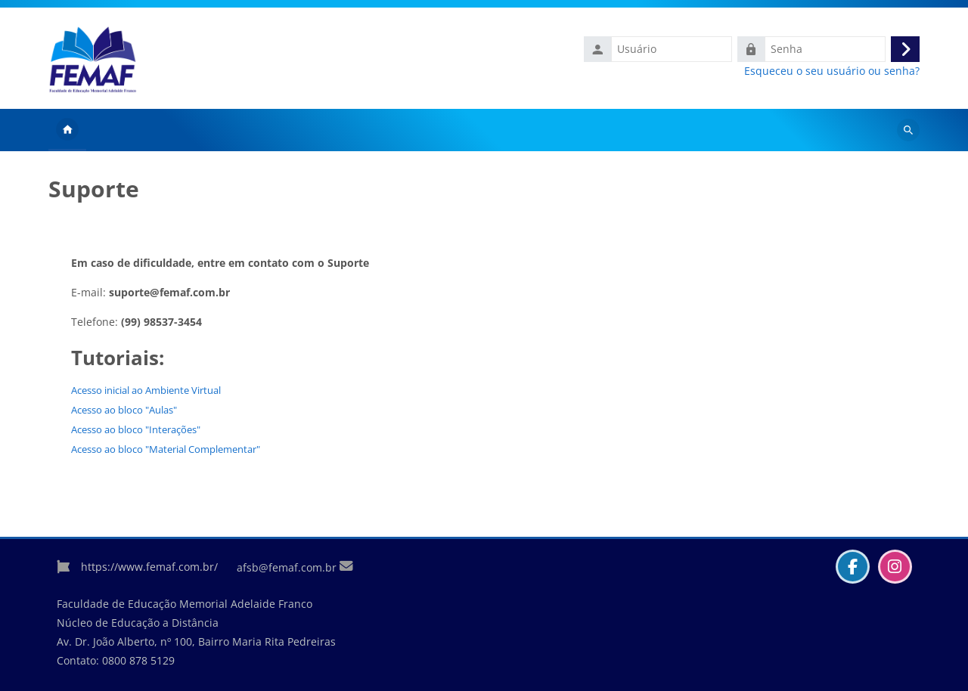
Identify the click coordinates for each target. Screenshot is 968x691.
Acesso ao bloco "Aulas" (124, 410)
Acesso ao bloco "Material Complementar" (165, 449)
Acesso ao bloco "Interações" (135, 429)
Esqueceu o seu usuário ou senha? (832, 71)
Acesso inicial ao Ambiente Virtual (146, 390)
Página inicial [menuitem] (67, 130)
